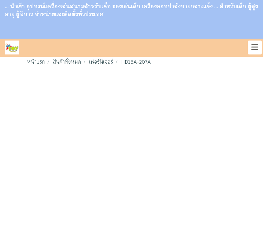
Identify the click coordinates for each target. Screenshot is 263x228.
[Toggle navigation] (255, 47)
